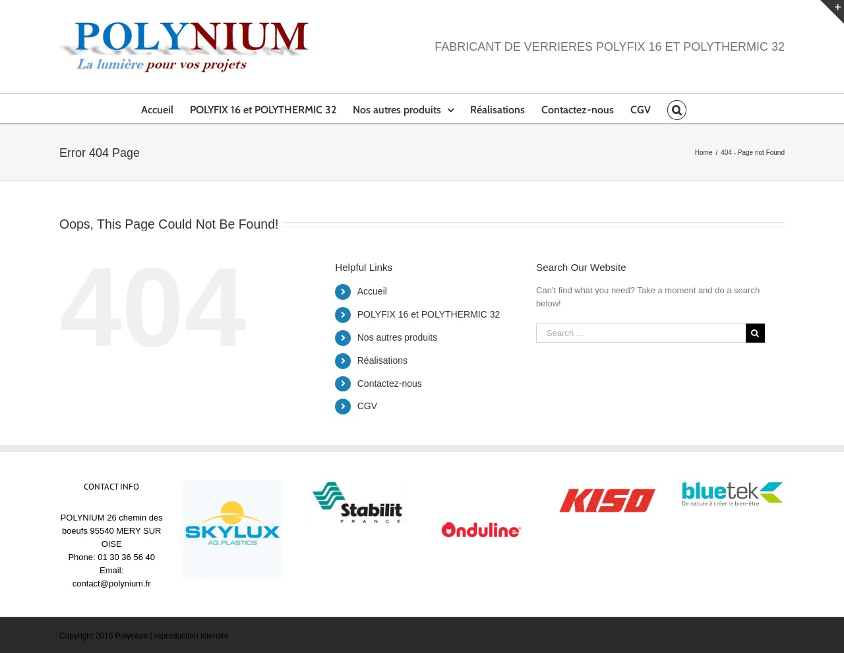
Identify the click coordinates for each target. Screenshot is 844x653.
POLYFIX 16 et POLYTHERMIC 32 (428, 314)
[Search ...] (641, 333)
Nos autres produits (397, 337)
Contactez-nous (389, 383)
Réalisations (382, 360)
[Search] (676, 108)
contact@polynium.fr (112, 583)
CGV (367, 406)
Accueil (372, 291)
